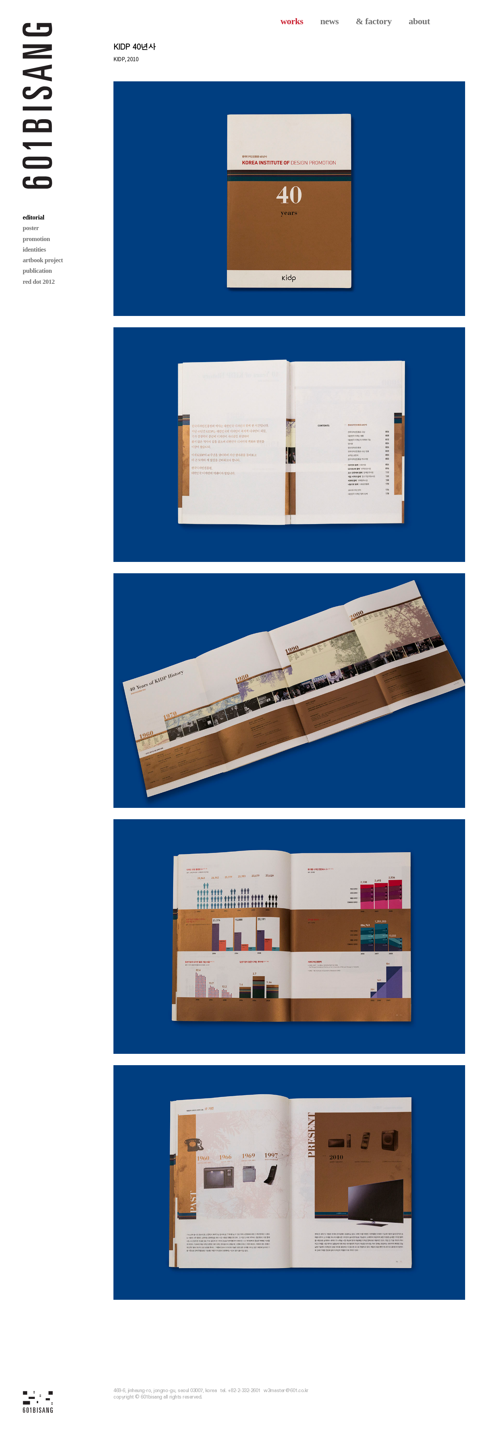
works (292, 21)
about (419, 21)
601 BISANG (38, 105)
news (329, 21)
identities (34, 249)
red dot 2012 (39, 281)
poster (31, 228)
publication (37, 270)
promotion (36, 239)
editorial (33, 217)
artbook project (43, 260)
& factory (374, 21)
